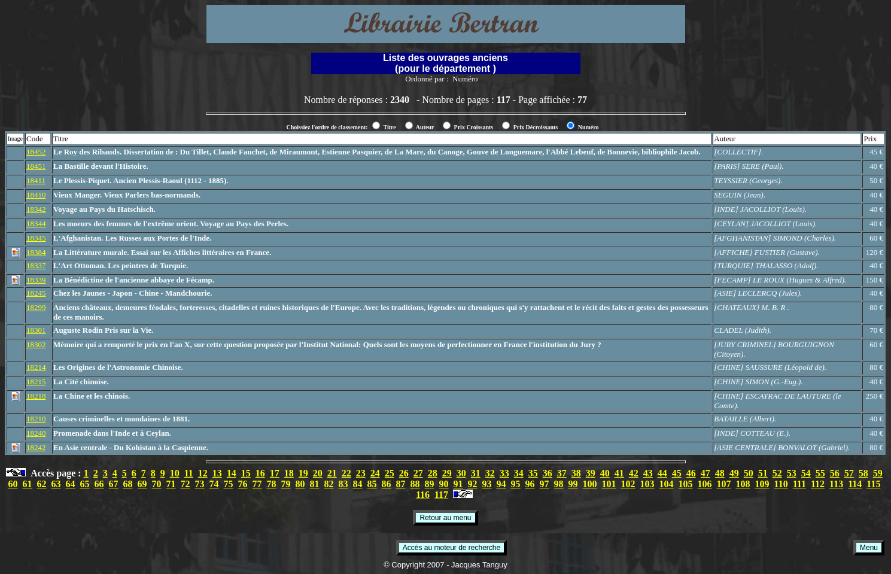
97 (544, 484)
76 (243, 484)
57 (849, 473)
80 (300, 484)
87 (401, 484)
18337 (36, 265)
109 (762, 484)
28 (432, 473)
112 (818, 484)
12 (203, 473)
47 (705, 473)
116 (423, 495)
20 (318, 473)
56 (835, 473)
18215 (36, 381)
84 (358, 484)
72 (185, 484)
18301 (36, 330)
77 (257, 484)
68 (128, 484)
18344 (36, 223)
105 (686, 484)
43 (648, 473)
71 (171, 484)
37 (562, 473)
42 (633, 473)
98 (559, 484)
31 (476, 473)
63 (56, 484)
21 (332, 473)
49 (734, 473)
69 (142, 484)
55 (820, 473)
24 (375, 473)
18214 (36, 367)
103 (647, 484)
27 (418, 473)
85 (372, 484)
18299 (36, 307)
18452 (36, 151)
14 (231, 473)
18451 (36, 166)
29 (447, 473)
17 (274, 473)
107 (724, 484)
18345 (36, 237)
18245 (36, 292)
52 (777, 473)
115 (873, 484)
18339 (36, 279)
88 (415, 484)
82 (329, 484)
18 (289, 473)
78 (271, 484)
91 (458, 484)
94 (501, 484)
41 (619, 473)
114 (855, 484)
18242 (36, 447)
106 (705, 484)
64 (70, 484)
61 (27, 484)
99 (573, 484)
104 (666, 484)
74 (214, 484)
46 (691, 473)
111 (799, 484)
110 (781, 484)
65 (85, 484)
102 (628, 484)
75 (228, 484)
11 (188, 473)
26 (404, 473)
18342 (36, 209)
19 (303, 473)
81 (315, 484)
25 (389, 473)
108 (743, 484)
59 (878, 473)
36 (547, 473)
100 (590, 484)
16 (260, 473)
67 (113, 484)
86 (386, 484)
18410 (36, 194)
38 (576, 473)
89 (429, 484)
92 (473, 484)
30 (461, 473)
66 (99, 484)
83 (343, 484)
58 (863, 473)
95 (516, 484)
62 (42, 484)
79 (286, 484)
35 (533, 473)
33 (504, 473)
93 (487, 484)
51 (763, 473)
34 (519, 473)
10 (175, 473)
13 (217, 473)
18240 (36, 433)
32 (490, 473)
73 (200, 484)
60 (13, 484)
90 (444, 484)
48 (720, 473)
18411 (35, 180)
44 (662, 473)
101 (609, 484)
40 (605, 473)
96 (530, 484)
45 (677, 473)
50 (748, 473)
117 (441, 495)
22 (346, 473)
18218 (36, 395)
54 (806, 473)
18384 (36, 252)
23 (361, 473)
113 (836, 484)
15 (246, 473)
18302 (36, 344)
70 (157, 484)
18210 (36, 418)
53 (791, 473)
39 (590, 473)
